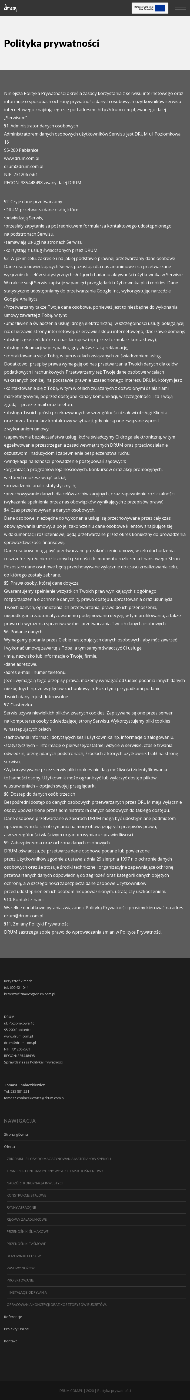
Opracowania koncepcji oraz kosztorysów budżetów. (57, 1304)
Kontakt (10, 1341)
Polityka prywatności (114, 1390)
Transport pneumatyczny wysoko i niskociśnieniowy (55, 1170)
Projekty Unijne (16, 1328)
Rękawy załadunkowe (27, 1219)
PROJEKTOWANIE (20, 1280)
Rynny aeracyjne (21, 1207)
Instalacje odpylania (28, 1292)
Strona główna (16, 1134)
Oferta (9, 1146)
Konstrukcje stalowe (26, 1195)
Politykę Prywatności (46, 1062)
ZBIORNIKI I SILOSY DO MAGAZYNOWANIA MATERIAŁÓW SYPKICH (59, 1158)
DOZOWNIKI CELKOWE (25, 1255)
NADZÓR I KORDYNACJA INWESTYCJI (35, 1183)
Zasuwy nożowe (21, 1268)
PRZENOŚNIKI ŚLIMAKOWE (28, 1231)
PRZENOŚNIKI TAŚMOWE (26, 1243)
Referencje (13, 1316)
